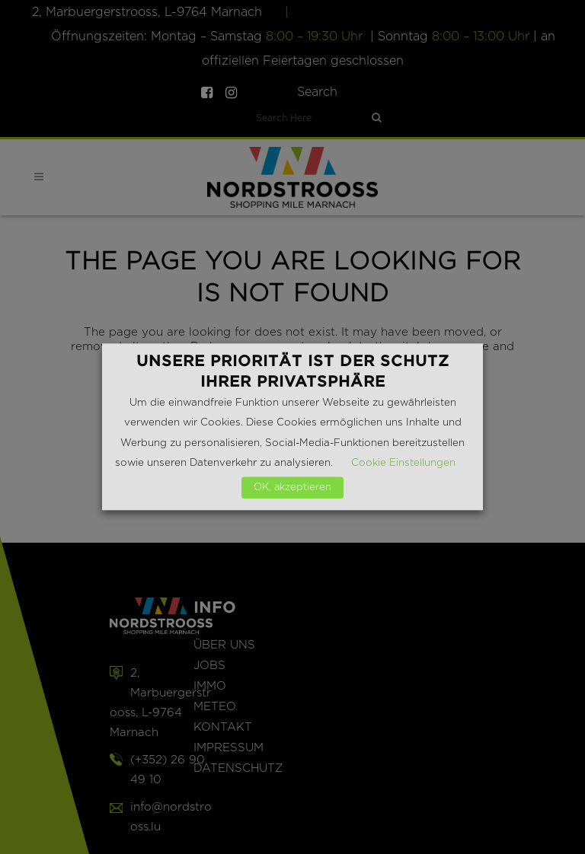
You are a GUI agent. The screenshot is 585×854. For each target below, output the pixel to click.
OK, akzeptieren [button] (292, 488)
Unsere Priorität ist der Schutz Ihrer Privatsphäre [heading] (292, 371)
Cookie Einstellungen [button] (403, 463)
